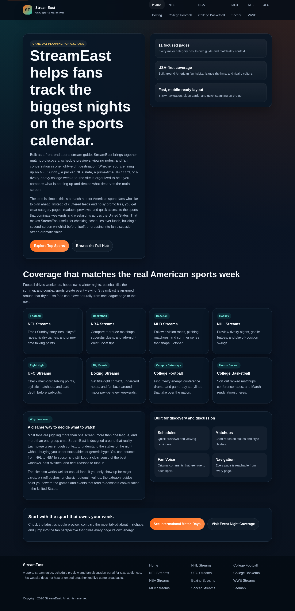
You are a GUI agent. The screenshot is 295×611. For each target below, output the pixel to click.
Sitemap (239, 588)
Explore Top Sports (49, 246)
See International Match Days (177, 524)
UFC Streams (201, 573)
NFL (172, 5)
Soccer (236, 15)
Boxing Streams (203, 580)
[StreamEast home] (44, 10)
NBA (201, 5)
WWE (252, 15)
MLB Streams (159, 588)
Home (153, 565)
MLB (234, 5)
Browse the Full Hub (92, 246)
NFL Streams (159, 573)
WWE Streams (244, 580)
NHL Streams (201, 565)
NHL (251, 5)
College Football (180, 15)
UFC (266, 5)
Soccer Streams (203, 588)
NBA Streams (159, 580)
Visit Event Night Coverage (233, 524)
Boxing (157, 15)
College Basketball (211, 15)
